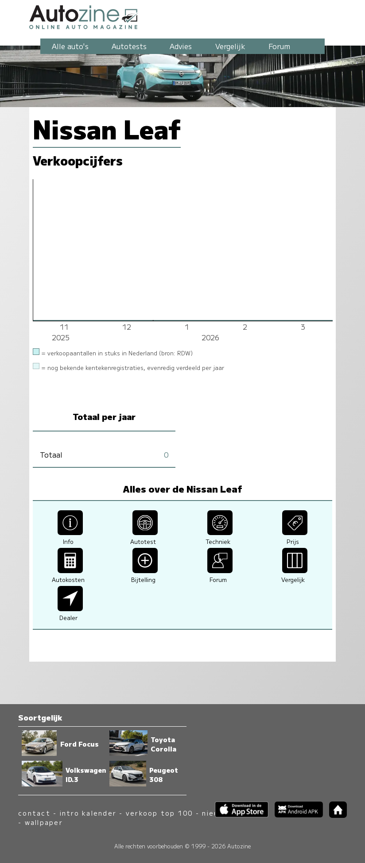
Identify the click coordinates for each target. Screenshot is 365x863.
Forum (279, 46)
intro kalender (88, 812)
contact (34, 812)
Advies (181, 46)
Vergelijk (230, 46)
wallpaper (44, 822)
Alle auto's (70, 46)
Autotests (129, 46)
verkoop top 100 (159, 812)
